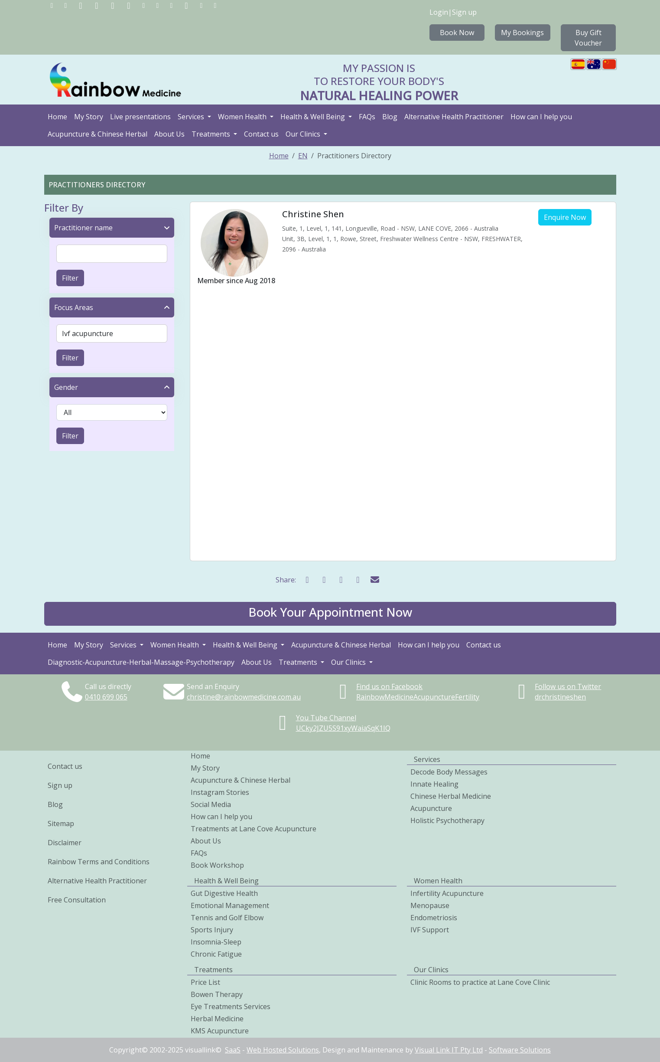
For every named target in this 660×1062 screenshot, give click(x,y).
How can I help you (541, 116)
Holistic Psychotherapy (447, 820)
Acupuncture (431, 808)
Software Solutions (520, 1050)
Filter (70, 278)
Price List (205, 982)
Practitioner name (83, 227)
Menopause (429, 905)
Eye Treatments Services (230, 1006)
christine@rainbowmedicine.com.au (244, 697)
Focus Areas (73, 307)
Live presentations (140, 116)
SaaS (233, 1050)
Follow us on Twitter (568, 686)
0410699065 (106, 697)
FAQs (367, 116)
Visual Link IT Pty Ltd (449, 1050)
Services (192, 116)
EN (303, 155)
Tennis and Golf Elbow (227, 917)
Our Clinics (304, 134)
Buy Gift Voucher (588, 38)
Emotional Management (230, 905)
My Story (88, 116)
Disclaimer (64, 842)
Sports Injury (212, 930)
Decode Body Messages (449, 772)
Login (438, 12)
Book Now (457, 32)
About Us (169, 134)
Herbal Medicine (217, 1018)
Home (57, 116)
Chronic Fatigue (216, 954)
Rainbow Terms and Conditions (99, 861)
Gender (66, 387)
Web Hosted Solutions (283, 1050)
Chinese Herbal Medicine (450, 796)
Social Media (211, 804)
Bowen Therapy (217, 994)
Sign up (464, 12)
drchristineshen (560, 697)
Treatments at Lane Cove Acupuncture (253, 828)
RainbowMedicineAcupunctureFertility (417, 697)
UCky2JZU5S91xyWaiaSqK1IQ (343, 728)
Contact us (261, 134)
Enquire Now (565, 217)
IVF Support (429, 930)
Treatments (212, 134)
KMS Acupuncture (220, 1031)
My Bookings (522, 32)
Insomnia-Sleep (216, 942)
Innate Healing (434, 784)
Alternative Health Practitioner (454, 116)
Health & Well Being (313, 116)
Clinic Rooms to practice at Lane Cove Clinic (480, 982)
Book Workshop (217, 865)
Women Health (243, 116)
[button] (330, 614)
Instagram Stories (220, 792)
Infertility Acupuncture (447, 893)
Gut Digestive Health (224, 893)
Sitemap (61, 823)
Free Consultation (77, 900)
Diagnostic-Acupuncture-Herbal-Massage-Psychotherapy (141, 662)
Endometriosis (433, 917)
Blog (389, 116)
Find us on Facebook (389, 686)
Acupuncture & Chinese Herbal (97, 134)
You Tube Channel (326, 717)
